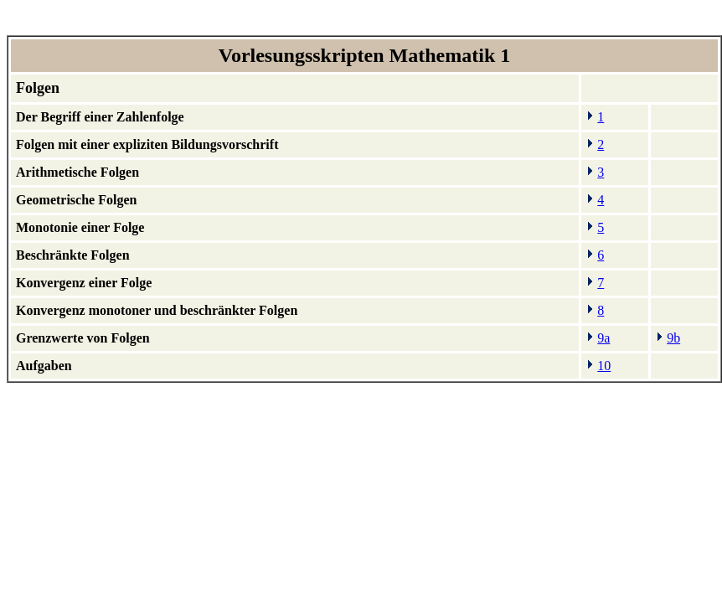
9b (673, 338)
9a (603, 338)
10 (604, 365)
